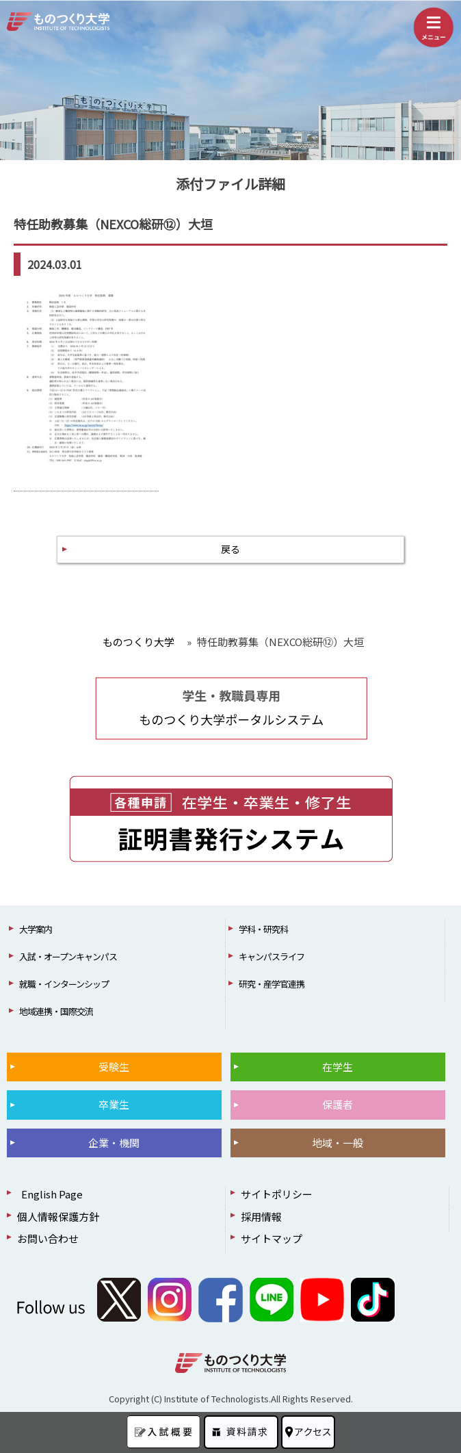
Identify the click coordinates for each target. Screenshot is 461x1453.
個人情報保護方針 (58, 1216)
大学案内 (35, 929)
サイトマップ (271, 1238)
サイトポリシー (277, 1194)
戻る (230, 549)
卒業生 (113, 1104)
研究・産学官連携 (271, 983)
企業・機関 (114, 1142)
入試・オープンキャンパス (68, 956)
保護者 (337, 1104)
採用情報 (261, 1216)
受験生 (113, 1066)
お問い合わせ (48, 1238)
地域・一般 (337, 1142)
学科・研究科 (263, 929)
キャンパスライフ (271, 956)
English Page (50, 1194)
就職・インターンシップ (64, 983)
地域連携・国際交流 (56, 1011)
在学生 (337, 1066)
